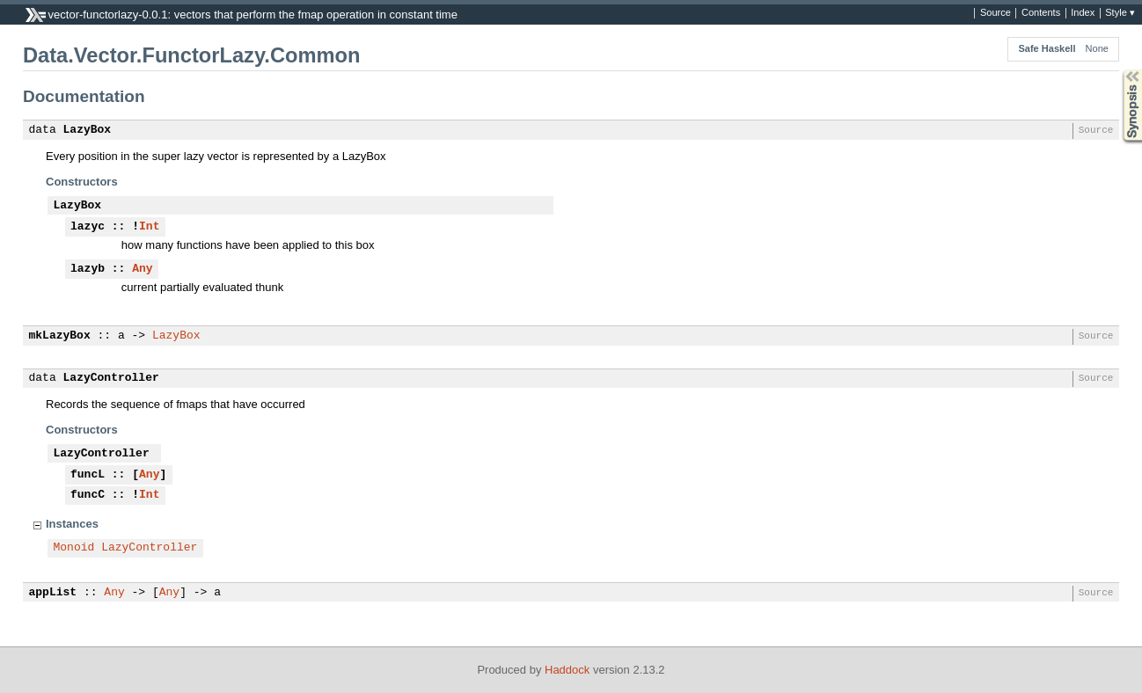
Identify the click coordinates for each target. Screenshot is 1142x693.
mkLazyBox (60, 336)
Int (149, 227)
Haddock (567, 669)
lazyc (87, 227)
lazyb (87, 269)
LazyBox (87, 130)
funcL (87, 475)
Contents (1040, 13)
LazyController (111, 378)
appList (53, 593)
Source (995, 13)
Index (1082, 13)
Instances (72, 523)
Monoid (74, 548)
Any (142, 269)
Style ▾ (1120, 13)
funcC (87, 495)
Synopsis (1118, 69)
